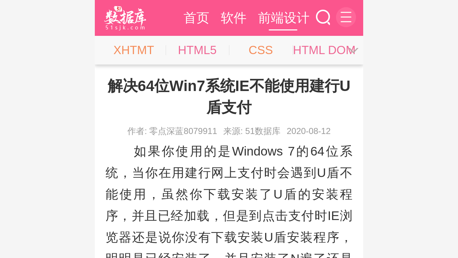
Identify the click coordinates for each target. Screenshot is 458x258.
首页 (196, 17)
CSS (261, 50)
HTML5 (197, 50)
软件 (234, 17)
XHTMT (133, 50)
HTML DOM (324, 50)
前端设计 (284, 17)
